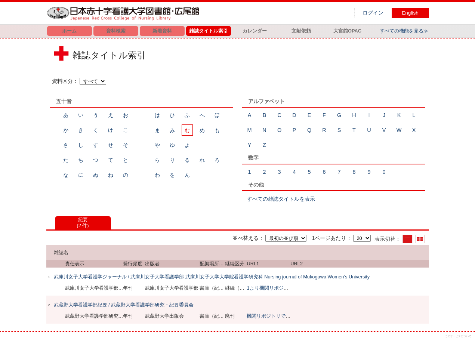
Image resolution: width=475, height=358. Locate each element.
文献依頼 (301, 31)
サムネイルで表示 (420, 239)
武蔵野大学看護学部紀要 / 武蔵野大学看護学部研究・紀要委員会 (124, 305)
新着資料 (162, 31)
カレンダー (255, 31)
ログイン (373, 13)
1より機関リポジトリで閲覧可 (279, 288)
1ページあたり (329, 238)
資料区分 (62, 81)
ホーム (69, 31)
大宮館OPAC (347, 31)
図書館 (124, 13)
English (410, 13)
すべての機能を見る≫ (404, 31)
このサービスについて (458, 336)
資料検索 (116, 31)
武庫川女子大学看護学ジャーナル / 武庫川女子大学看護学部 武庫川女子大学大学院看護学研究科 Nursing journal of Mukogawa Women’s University (212, 277)
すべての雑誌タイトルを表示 (281, 199)
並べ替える (245, 238)
